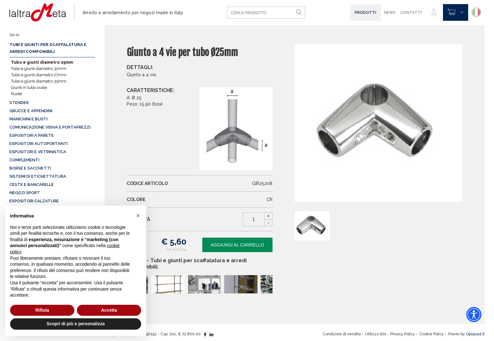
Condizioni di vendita (342, 334)
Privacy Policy (402, 334)
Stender (19, 102)
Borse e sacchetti (30, 168)
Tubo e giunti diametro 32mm (38, 68)
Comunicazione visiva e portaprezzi (49, 127)
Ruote (16, 93)
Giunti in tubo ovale (29, 87)
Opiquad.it (475, 334)
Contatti (411, 12)
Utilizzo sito (375, 334)
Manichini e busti (28, 119)
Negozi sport (24, 192)
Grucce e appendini (30, 110)
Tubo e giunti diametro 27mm (38, 74)
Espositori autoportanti (38, 143)
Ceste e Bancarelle (31, 184)
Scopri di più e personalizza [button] (76, 323)
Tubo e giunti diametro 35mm (38, 81)
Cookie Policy (431, 334)
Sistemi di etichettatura (37, 176)
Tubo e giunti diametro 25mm (42, 62)
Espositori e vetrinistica (37, 151)
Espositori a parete (31, 135)
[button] (138, 216)
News (390, 12)
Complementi (24, 160)
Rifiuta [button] (42, 310)
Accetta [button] (109, 310)
